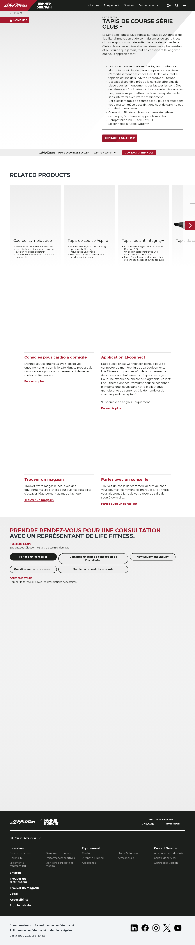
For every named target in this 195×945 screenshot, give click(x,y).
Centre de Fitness (20, 853)
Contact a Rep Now (139, 152)
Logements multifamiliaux (18, 864)
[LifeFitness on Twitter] (167, 928)
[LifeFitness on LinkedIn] (134, 928)
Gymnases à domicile (58, 853)
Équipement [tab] (111, 5)
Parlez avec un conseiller (119, 503)
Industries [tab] (93, 5)
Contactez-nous (148, 5)
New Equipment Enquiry (153, 556)
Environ (15, 872)
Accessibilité (19, 899)
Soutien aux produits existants (93, 569)
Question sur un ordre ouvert (33, 569)
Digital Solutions (128, 853)
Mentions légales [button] (61, 930)
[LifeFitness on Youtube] (178, 928)
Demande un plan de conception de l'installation (93, 558)
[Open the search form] (177, 5)
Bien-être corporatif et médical (59, 864)
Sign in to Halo (20, 905)
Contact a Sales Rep (120, 138)
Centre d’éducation (166, 862)
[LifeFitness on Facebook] (145, 928)
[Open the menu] (185, 5)
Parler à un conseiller (33, 556)
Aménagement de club (168, 853)
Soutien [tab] (129, 5)
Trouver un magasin (39, 500)
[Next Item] (190, 226)
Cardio (86, 853)
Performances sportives (60, 858)
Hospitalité (16, 858)
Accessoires (89, 862)
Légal (14, 893)
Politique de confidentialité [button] (28, 930)
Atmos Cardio (126, 858)
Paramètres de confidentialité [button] (54, 925)
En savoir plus (34, 381)
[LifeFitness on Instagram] (156, 928)
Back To (16, 13)
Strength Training (93, 858)
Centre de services (165, 858)
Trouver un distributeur (18, 880)
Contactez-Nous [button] (20, 925)
